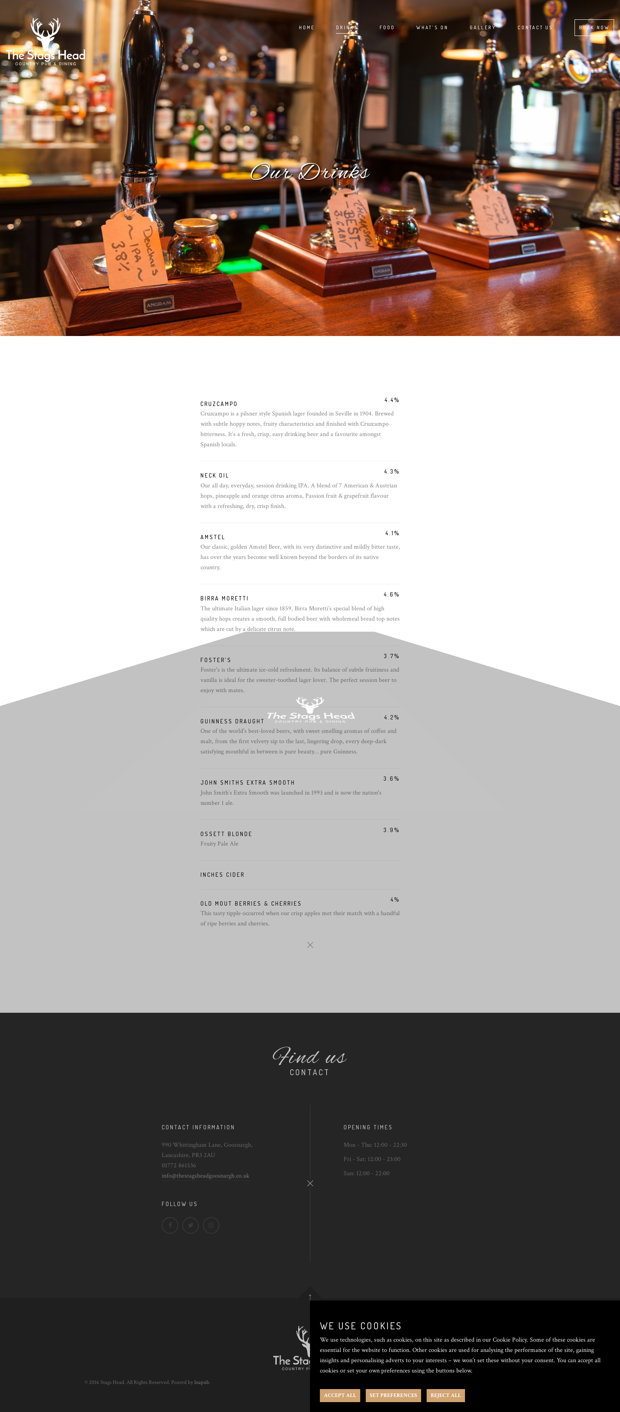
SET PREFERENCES (393, 1395)
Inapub (201, 1382)
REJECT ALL (446, 1395)
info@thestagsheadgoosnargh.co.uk (206, 1176)
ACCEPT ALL (340, 1395)
